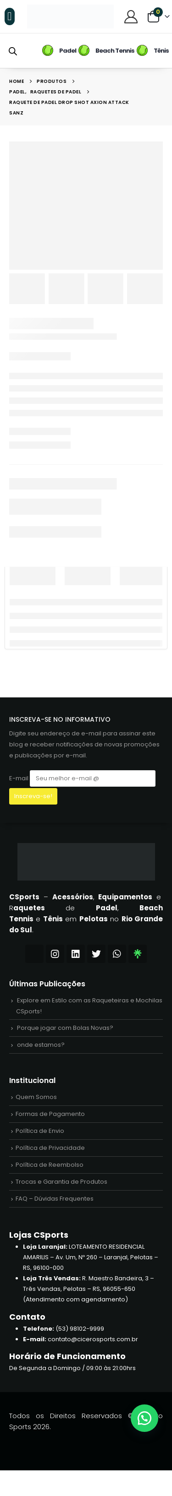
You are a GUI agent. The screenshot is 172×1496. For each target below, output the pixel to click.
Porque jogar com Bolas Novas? (65, 1027)
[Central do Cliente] (130, 16)
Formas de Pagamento (50, 1114)
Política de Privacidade (50, 1147)
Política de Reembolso (49, 1164)
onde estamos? (41, 1044)
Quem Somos (36, 1097)
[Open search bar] (12, 50)
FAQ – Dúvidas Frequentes (55, 1198)
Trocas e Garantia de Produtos (61, 1181)
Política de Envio (40, 1130)
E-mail (82, 778)
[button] (10, 16)
